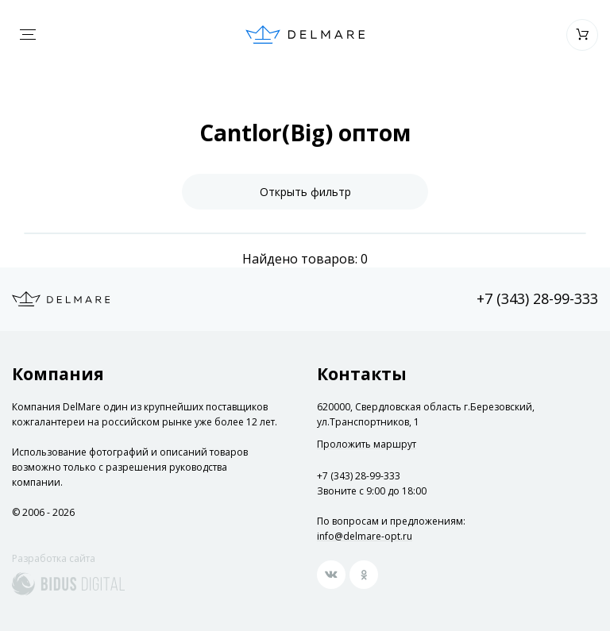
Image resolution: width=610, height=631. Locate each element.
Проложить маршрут (366, 444)
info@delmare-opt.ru (364, 536)
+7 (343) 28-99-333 (537, 298)
